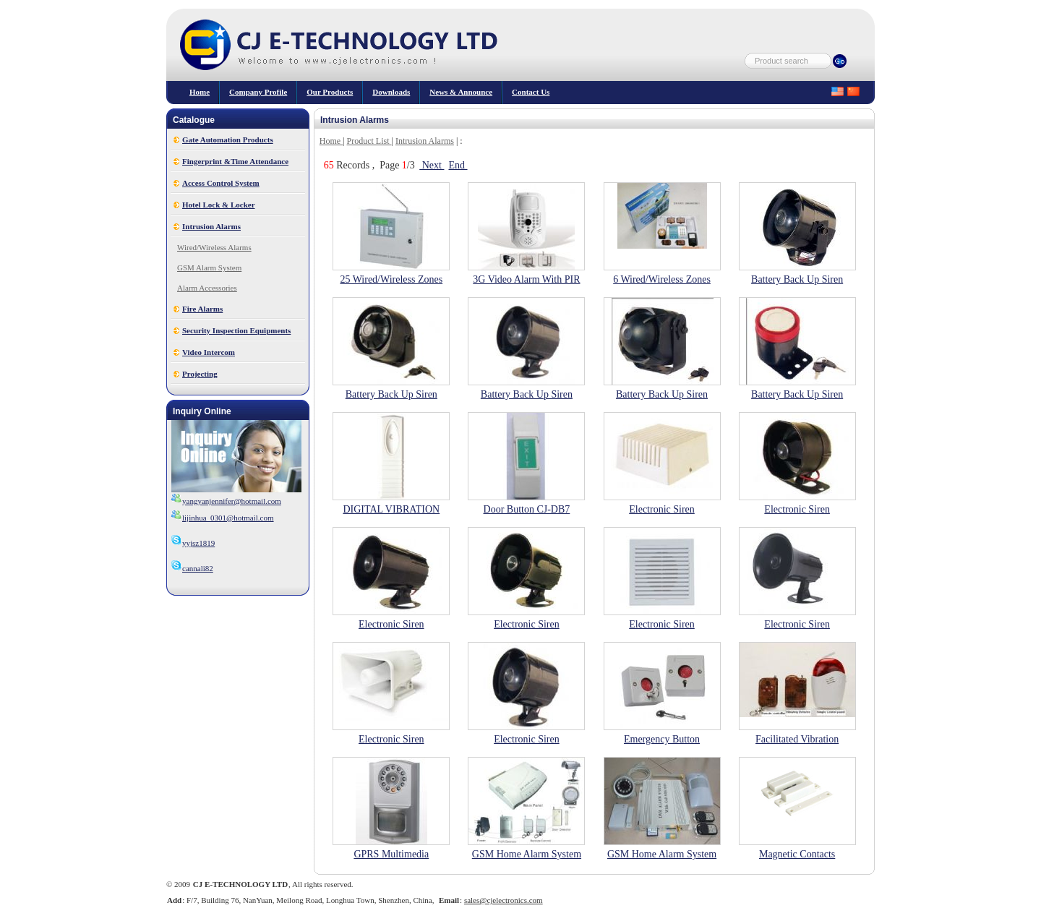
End (457, 165)
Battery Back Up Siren (797, 279)
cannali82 (192, 568)
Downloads (391, 91)
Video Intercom (208, 352)
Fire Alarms (202, 308)
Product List (369, 141)
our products (330, 91)
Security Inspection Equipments (236, 330)
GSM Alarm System (209, 267)
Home (199, 91)
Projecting (200, 373)
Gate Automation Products (227, 139)
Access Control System (221, 183)
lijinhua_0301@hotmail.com (228, 517)
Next (431, 165)
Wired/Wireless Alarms (214, 247)
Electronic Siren (662, 509)
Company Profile (258, 91)
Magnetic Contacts (797, 854)
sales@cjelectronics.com (503, 900)
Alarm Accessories (207, 287)
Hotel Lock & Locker (218, 204)
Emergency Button (662, 739)
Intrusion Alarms (211, 226)
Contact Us (530, 91)
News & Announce (460, 91)
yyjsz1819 (193, 543)
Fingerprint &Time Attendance (235, 161)
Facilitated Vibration (797, 739)
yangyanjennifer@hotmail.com (231, 501)
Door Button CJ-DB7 (527, 509)
